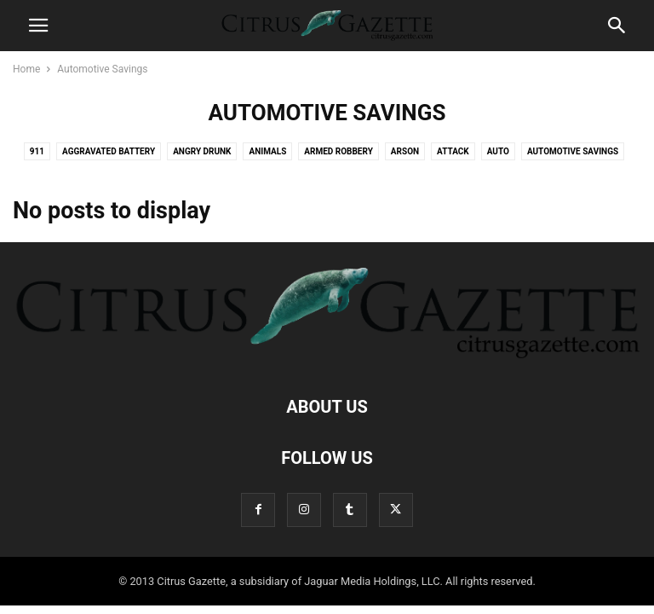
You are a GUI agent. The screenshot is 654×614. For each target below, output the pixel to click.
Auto (498, 151)
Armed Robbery (338, 151)
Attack (453, 151)
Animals (267, 151)
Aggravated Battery (108, 151)
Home (26, 69)
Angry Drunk (202, 151)
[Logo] (327, 354)
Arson (405, 151)
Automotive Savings (572, 151)
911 (37, 151)
